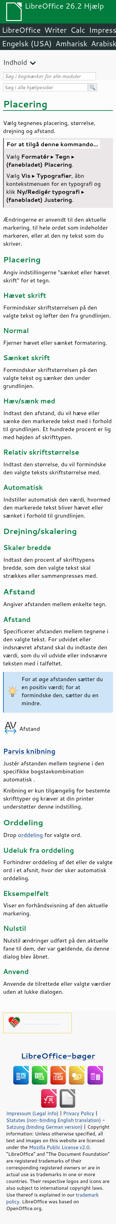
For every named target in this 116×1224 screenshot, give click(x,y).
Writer (55, 30)
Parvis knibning (29, 751)
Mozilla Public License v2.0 (59, 1147)
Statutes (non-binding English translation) (53, 1120)
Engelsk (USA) (27, 43)
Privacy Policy (78, 1113)
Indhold (15, 62)
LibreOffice (21, 30)
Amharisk (71, 43)
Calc (78, 30)
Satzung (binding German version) (44, 1126)
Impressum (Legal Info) (32, 1113)
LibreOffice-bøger (58, 1055)
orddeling (30, 835)
